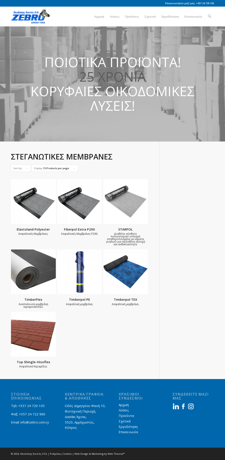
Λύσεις (124, 410)
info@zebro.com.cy (34, 422)
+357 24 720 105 (205, 3)
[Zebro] (32, 16)
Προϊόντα (126, 415)
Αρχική (124, 405)
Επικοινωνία (128, 432)
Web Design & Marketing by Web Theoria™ (99, 453)
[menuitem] (99, 16)
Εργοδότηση (128, 426)
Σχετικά (125, 421)
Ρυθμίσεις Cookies (61, 453)
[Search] (209, 16)
